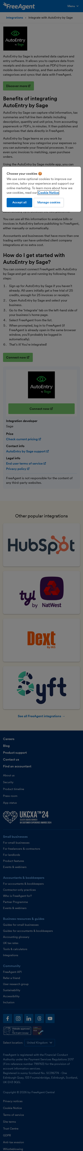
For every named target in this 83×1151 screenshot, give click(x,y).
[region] (41, 189)
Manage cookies (48, 202)
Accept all (19, 202)
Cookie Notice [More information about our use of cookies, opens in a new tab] (48, 193)
